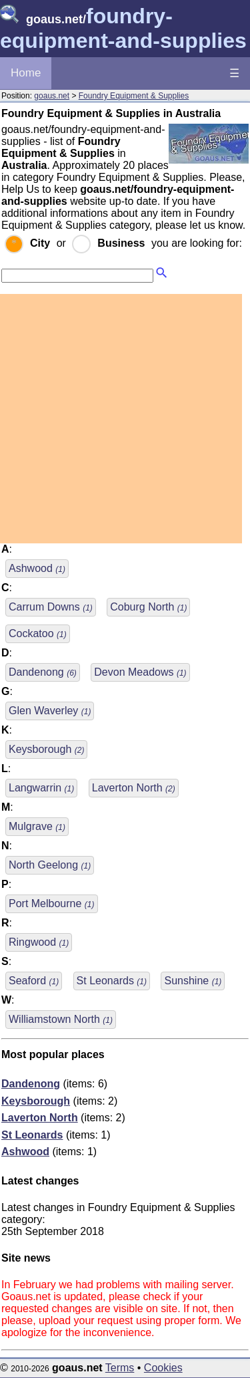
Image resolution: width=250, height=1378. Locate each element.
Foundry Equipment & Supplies (134, 95)
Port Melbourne (52, 903)
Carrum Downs (51, 607)
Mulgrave (37, 826)
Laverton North (133, 787)
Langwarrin (41, 787)
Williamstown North (61, 1019)
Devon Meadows (140, 672)
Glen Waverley (50, 710)
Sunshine (192, 980)
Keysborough (46, 749)
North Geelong (50, 865)
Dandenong (43, 672)
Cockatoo (38, 633)
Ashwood (37, 568)
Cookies (163, 1367)
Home (26, 73)
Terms (120, 1367)
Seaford (34, 980)
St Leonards (112, 980)
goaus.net (51, 95)
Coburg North (148, 607)
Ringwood (39, 942)
